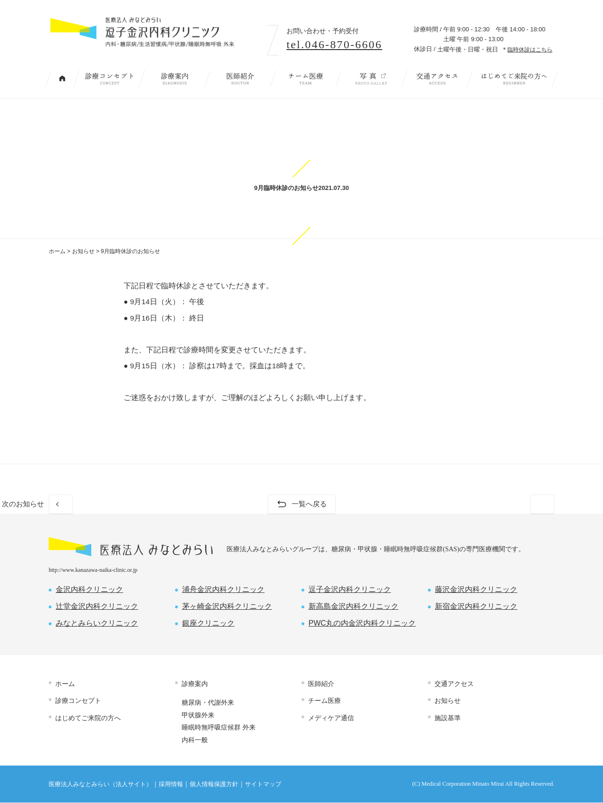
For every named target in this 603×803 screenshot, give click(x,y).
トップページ (62, 78)
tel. (334, 44)
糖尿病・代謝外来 (208, 703)
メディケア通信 (331, 718)
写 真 (371, 78)
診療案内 (174, 78)
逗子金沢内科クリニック (350, 590)
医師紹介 (240, 78)
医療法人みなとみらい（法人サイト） (100, 784)
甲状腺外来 (198, 715)
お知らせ (83, 251)
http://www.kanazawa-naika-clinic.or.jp (93, 570)
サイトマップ (263, 784)
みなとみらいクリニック (97, 624)
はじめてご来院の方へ (514, 78)
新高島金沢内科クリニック (353, 607)
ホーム (57, 251)
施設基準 (447, 718)
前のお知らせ (88, 504)
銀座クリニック (208, 624)
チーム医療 (305, 78)
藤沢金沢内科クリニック (476, 590)
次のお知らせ (515, 504)
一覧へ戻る (309, 504)
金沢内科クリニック (89, 590)
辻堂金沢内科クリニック (97, 607)
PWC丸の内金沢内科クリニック (362, 624)
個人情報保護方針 (214, 784)
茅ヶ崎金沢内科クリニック (227, 607)
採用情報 (171, 784)
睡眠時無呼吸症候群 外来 (219, 727)
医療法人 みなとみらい (131, 547)
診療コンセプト (109, 78)
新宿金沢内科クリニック (476, 607)
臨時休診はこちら (529, 49)
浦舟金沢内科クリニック (223, 590)
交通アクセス (436, 78)
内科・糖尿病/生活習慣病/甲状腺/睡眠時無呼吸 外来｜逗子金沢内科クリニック (153, 36)
